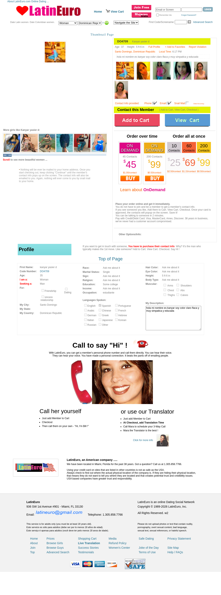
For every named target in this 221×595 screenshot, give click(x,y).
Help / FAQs (175, 552)
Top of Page (110, 258)
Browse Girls (54, 543)
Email (163, 103)
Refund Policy (117, 543)
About (34, 543)
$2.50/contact (174, 171)
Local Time (165, 51)
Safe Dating (146, 538)
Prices (50, 538)
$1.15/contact (189, 171)
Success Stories (88, 547)
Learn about (142, 189)
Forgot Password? (188, 15)
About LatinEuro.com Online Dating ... (28, 1)
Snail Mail (179, 103)
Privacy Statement (179, 538)
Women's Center (119, 547)
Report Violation (197, 46)
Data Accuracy (199, 104)
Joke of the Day (149, 547)
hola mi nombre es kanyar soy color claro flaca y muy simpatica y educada (173, 318)
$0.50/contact (154, 172)
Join (32, 547)
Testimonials (86, 552)
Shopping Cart (87, 538)
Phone (148, 103)
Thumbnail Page (102, 34)
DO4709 (44, 271)
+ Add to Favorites (175, 46)
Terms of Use (147, 552)
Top (32, 552)
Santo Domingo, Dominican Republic (135, 51)
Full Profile (154, 46)
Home (98, 11)
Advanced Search (203, 22)
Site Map (173, 547)
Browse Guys (55, 547)
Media (113, 538)
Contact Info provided (126, 103)
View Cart (117, 11)
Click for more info (143, 440)
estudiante (108, 292)
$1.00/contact (130, 172)
